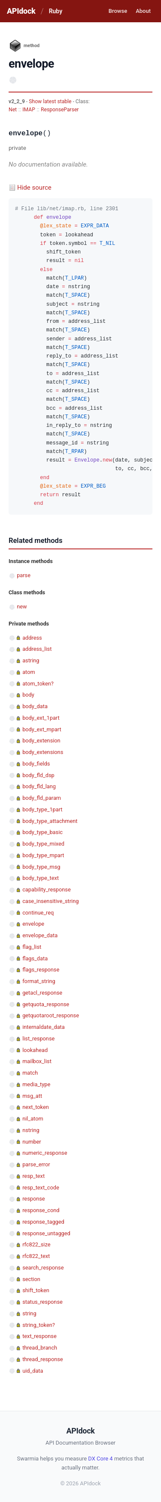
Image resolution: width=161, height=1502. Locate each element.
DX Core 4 (100, 1458)
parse (23, 575)
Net (13, 110)
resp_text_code (40, 1187)
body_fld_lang (39, 786)
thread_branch (39, 1347)
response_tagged (43, 1222)
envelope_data (40, 935)
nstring (30, 1130)
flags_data (35, 958)
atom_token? (38, 683)
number (31, 1141)
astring (30, 660)
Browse (118, 11)
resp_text (33, 1176)
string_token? (38, 1325)
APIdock (21, 10)
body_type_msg (41, 867)
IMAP (28, 110)
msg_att (32, 1096)
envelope (33, 924)
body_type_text (40, 878)
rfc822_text (36, 1256)
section (31, 1279)
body (28, 694)
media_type (36, 1084)
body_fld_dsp (38, 775)
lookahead (35, 1050)
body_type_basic (42, 832)
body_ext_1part (40, 718)
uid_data (32, 1371)
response (33, 1198)
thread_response (42, 1359)
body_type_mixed (43, 843)
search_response (43, 1267)
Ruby (55, 11)
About (143, 11)
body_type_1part (42, 809)
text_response (39, 1336)
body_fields (36, 763)
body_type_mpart (43, 855)
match (30, 1073)
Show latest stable (51, 101)
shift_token (35, 1290)
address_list (37, 649)
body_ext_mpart (41, 729)
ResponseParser (60, 110)
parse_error (36, 1164)
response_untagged (46, 1233)
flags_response (40, 969)
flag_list (31, 947)
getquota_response (45, 1004)
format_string (38, 981)
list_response (38, 1038)
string (29, 1313)
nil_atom (32, 1118)
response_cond (40, 1210)
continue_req (38, 912)
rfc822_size (36, 1244)
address (32, 638)
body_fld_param (41, 798)
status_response (42, 1302)
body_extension (41, 740)
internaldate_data (43, 1027)
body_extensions (42, 752)
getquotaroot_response (50, 1015)
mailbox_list (37, 1061)
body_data (35, 706)
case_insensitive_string (50, 901)
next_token (35, 1107)
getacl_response (42, 992)
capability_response (46, 889)
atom (28, 672)
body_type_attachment (49, 821)
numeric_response (44, 1153)
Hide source (34, 187)
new (22, 606)
